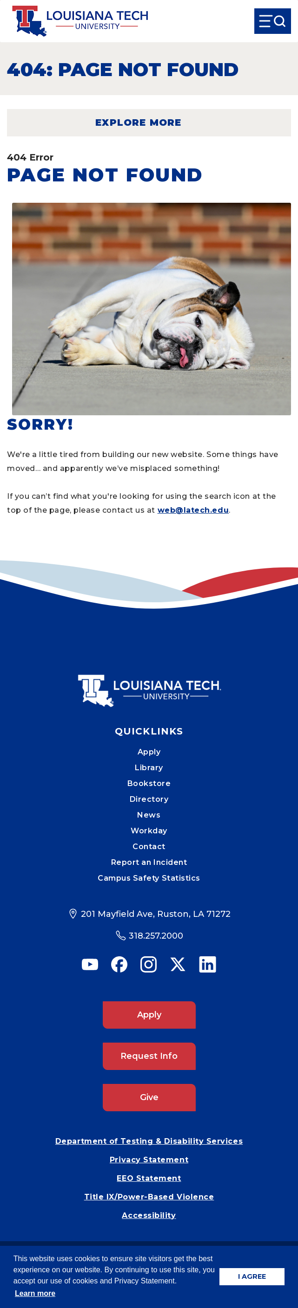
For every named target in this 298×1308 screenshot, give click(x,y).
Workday (149, 830)
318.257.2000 (156, 936)
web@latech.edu (193, 510)
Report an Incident (149, 862)
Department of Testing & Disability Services (149, 1141)
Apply (149, 751)
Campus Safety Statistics (149, 878)
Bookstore (149, 783)
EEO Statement (149, 1178)
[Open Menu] (272, 21)
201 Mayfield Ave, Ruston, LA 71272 (156, 914)
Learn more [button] (35, 1293)
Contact (149, 846)
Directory (149, 799)
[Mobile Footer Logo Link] (149, 684)
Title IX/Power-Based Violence (149, 1196)
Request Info (149, 1056)
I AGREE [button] (252, 1276)
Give (149, 1097)
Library (149, 767)
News (148, 815)
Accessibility (149, 1215)
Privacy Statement (149, 1159)
